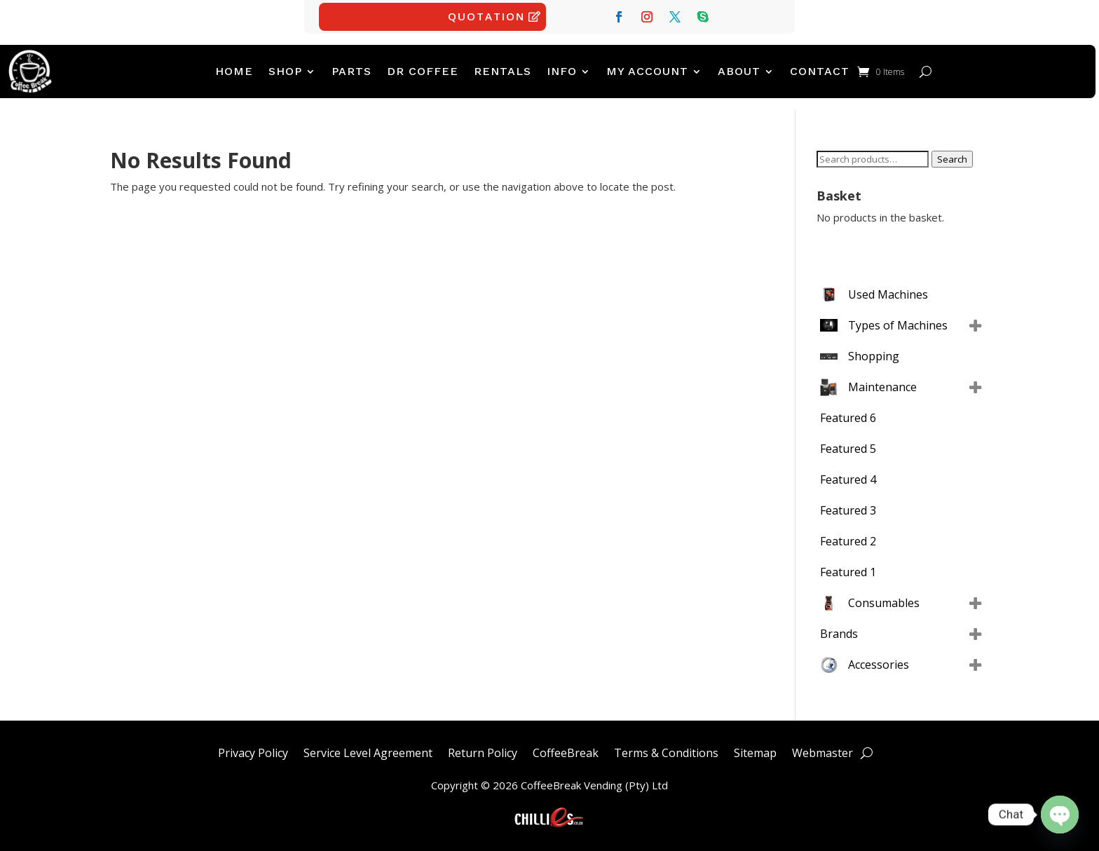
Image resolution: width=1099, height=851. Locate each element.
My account (647, 71)
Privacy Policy (253, 751)
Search (952, 159)
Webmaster (822, 751)
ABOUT (739, 71)
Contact (819, 71)
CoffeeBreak (566, 751)
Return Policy (482, 751)
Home (234, 71)
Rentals (502, 71)
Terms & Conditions (666, 751)
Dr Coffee (422, 71)
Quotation (486, 16)
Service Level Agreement (367, 751)
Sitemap (755, 751)
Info (562, 71)
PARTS (351, 71)
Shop (285, 71)
